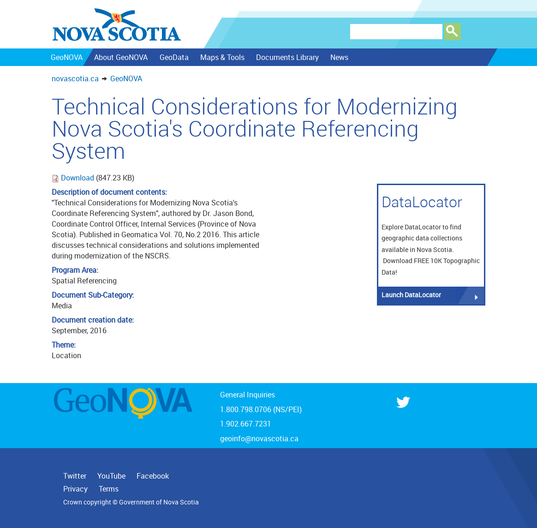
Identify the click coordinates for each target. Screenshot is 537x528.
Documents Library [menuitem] (287, 57)
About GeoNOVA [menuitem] (121, 57)
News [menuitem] (339, 57)
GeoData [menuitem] (173, 57)
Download (78, 178)
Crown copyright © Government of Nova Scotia (131, 502)
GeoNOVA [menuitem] (67, 57)
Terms (109, 489)
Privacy (75, 489)
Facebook (153, 476)
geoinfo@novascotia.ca (259, 438)
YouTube (111, 476)
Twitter (74, 476)
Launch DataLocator (411, 294)
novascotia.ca (75, 78)
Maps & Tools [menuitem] (222, 57)
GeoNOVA (126, 78)
